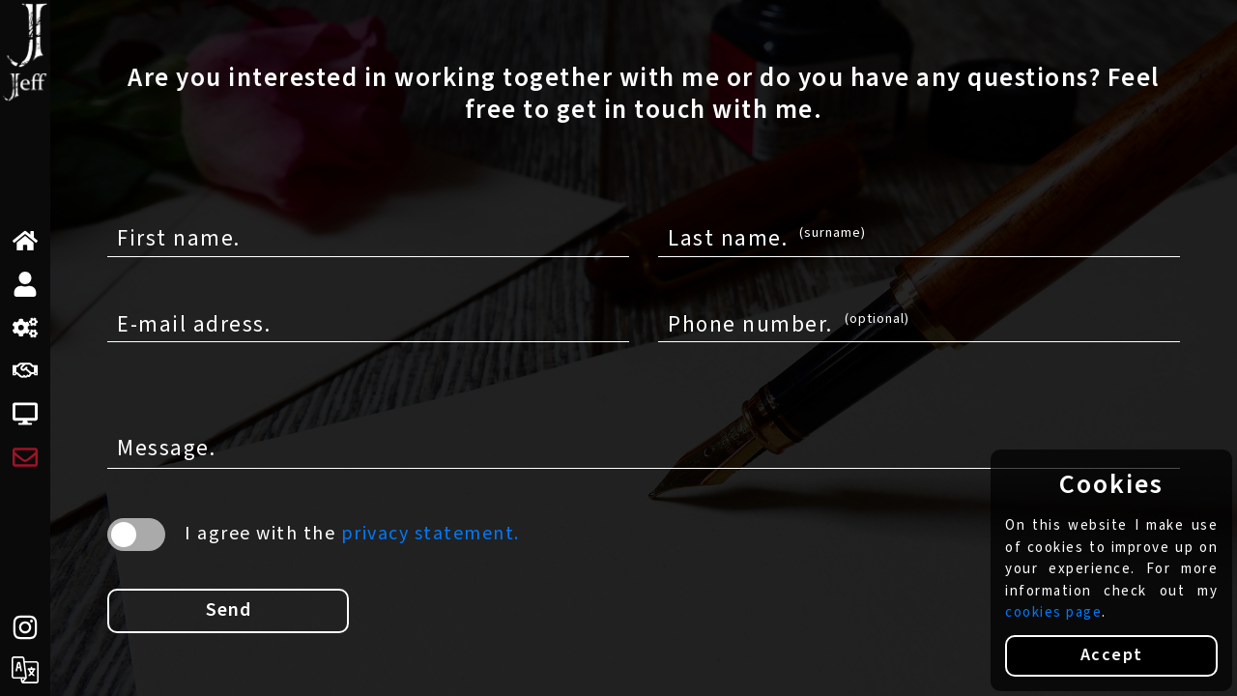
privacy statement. (430, 533)
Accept (1111, 655)
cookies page (1053, 612)
